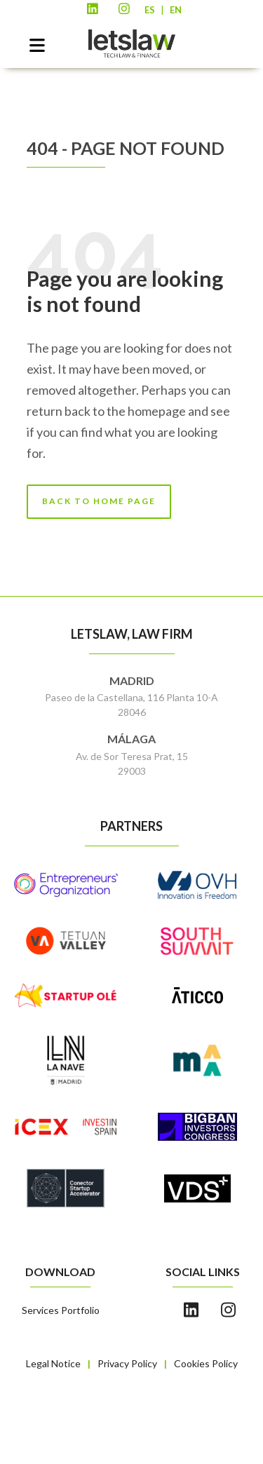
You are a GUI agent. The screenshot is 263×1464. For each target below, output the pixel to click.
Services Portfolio (61, 1310)
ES (149, 9)
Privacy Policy (127, 1363)
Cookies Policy (206, 1363)
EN (176, 9)
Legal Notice (53, 1363)
